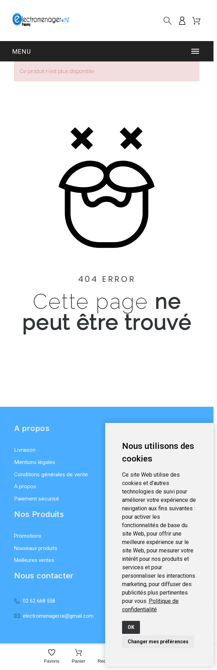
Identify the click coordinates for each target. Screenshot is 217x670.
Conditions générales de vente (51, 474)
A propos (25, 486)
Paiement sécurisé (36, 498)
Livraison (25, 449)
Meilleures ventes (34, 560)
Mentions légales (34, 462)
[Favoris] (51, 657)
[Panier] (78, 657)
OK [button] (131, 627)
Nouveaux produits (35, 548)
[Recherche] (167, 20)
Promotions (28, 536)
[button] (106, 51)
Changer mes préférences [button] (158, 641)
